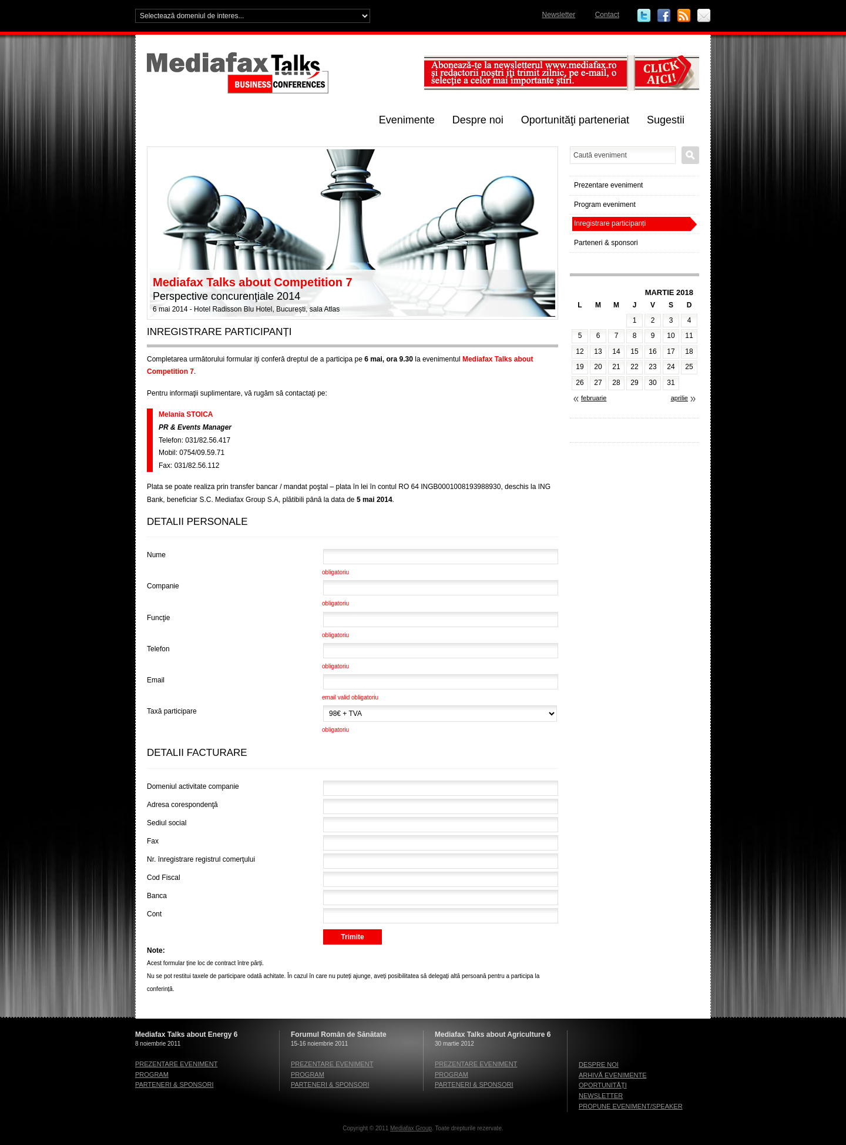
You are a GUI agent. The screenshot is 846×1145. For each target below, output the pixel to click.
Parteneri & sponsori (606, 243)
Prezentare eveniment (608, 185)
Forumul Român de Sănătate (339, 1034)
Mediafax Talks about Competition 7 (252, 282)
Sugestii (665, 120)
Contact (607, 15)
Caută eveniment (690, 155)
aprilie (679, 397)
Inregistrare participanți (610, 223)
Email (704, 16)
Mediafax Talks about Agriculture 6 (492, 1034)
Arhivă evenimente (613, 1075)
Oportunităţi (603, 1085)
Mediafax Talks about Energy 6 (186, 1034)
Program (152, 1074)
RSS (684, 16)
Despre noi (477, 120)
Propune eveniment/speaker (631, 1106)
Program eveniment (605, 204)
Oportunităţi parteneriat (575, 120)
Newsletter (559, 15)
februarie (593, 397)
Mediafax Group (411, 1128)
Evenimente (407, 120)
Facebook (664, 16)
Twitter (644, 16)
